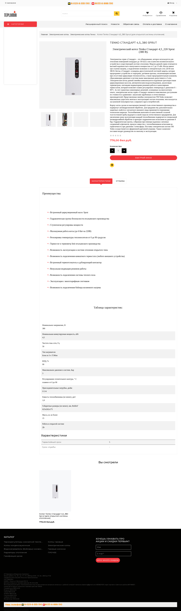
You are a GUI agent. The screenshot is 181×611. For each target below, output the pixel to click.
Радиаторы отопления (15, 552)
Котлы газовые (55, 542)
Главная (44, 34)
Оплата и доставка (152, 24)
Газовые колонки (57, 549)
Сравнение (161, 13)
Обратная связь (131, 24)
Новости (115, 24)
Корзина (173, 14)
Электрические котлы (59, 545)
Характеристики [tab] (101, 181)
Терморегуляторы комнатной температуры (24, 542)
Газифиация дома (13, 556)
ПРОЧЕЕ (52, 552)
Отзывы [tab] (120, 181)
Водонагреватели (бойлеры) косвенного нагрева (24, 549)
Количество (116, 146)
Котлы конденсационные (17, 545)
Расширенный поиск (96, 24)
